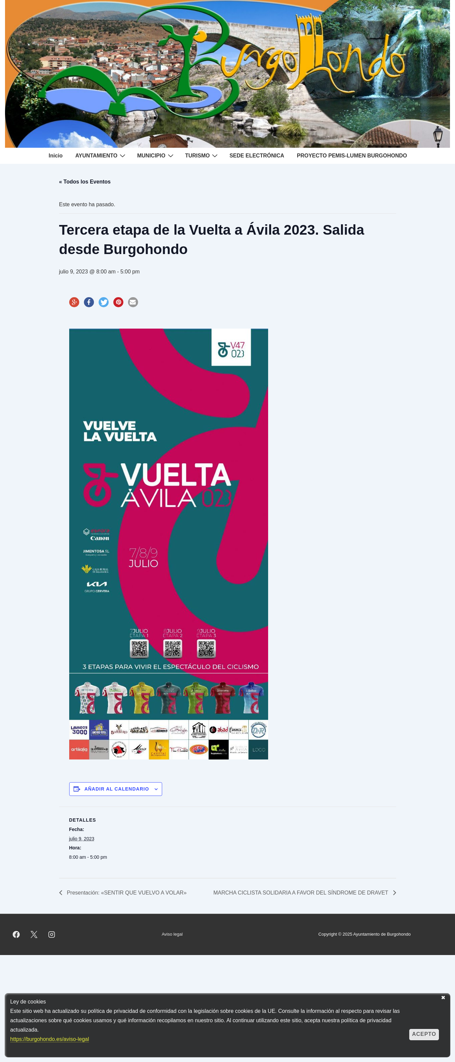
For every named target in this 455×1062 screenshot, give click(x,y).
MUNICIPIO (156, 155)
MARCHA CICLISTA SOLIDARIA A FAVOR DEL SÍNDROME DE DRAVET (301, 893)
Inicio (55, 155)
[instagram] (51, 934)
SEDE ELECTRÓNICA (256, 155)
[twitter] (34, 934)
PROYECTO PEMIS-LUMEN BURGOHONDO (352, 155)
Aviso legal (172, 934)
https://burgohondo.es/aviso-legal (49, 1039)
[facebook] (16, 934)
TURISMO (202, 155)
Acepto (424, 1034)
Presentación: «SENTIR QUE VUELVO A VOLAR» (126, 893)
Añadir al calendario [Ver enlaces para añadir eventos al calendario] (116, 789)
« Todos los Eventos (85, 182)
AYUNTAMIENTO (101, 155)
